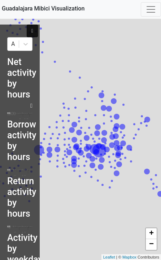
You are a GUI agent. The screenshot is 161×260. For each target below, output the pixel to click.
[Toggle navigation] (151, 9)
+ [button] (151, 233)
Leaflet (109, 257)
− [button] (151, 244)
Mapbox (129, 257)
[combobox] (12, 44)
